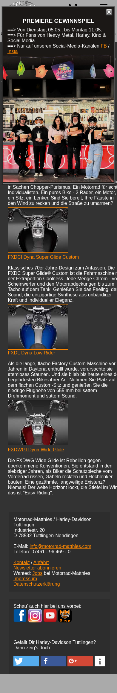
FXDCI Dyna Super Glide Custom (43, 257)
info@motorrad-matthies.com (60, 546)
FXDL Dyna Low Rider (31, 352)
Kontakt (21, 562)
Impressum (25, 578)
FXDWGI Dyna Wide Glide (36, 449)
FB (104, 45)
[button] (26, 661)
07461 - (50, 551)
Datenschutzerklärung (36, 584)
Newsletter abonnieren (37, 567)
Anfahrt (41, 562)
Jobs (37, 573)
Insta (12, 51)
